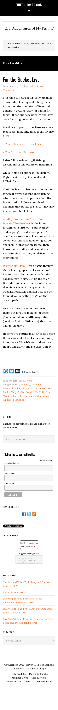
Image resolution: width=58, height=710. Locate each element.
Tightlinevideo (41, 395)
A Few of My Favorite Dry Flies (22, 144)
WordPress (32, 668)
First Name (9, 473)
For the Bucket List (21, 79)
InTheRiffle (39, 392)
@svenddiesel (10, 388)
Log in (43, 668)
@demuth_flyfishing (30, 384)
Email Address (11, 463)
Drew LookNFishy (14, 265)
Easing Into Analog (13, 592)
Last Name (9, 483)
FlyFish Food (24, 392)
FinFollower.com (29, 4)
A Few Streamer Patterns (18, 152)
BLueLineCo (26, 388)
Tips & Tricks (24, 380)
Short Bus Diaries (22, 395)
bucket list (39, 388)
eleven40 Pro (33, 664)
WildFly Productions (14, 399)
